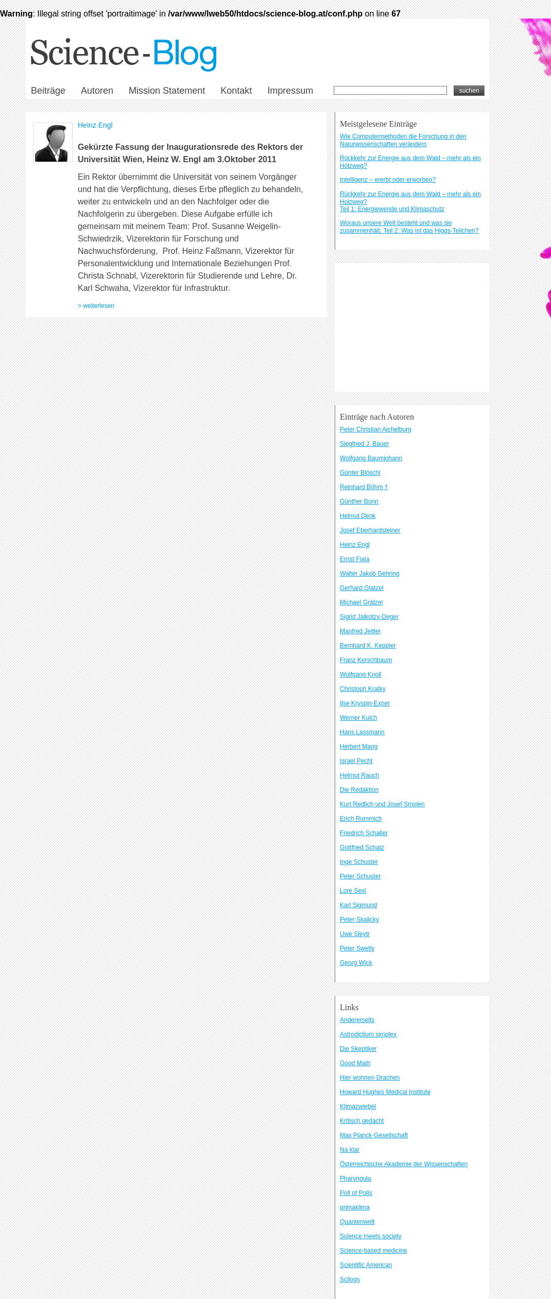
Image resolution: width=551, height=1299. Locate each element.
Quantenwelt (357, 1221)
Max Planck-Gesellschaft (374, 1135)
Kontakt (236, 90)
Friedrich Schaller (364, 833)
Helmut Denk (357, 515)
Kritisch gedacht (362, 1120)
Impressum (290, 90)
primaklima (355, 1207)
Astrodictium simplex (368, 1034)
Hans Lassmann (362, 732)
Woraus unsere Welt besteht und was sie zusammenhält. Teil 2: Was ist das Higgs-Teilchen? (409, 226)
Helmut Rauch (359, 775)
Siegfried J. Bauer (364, 443)
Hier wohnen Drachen (370, 1077)
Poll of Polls (356, 1193)
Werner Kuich (358, 717)
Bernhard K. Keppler (368, 645)
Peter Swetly (357, 948)
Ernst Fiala (354, 559)
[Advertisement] (412, 327)
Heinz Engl (95, 125)
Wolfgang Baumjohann (371, 458)
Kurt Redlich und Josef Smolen (382, 804)
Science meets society (370, 1236)
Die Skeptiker (358, 1048)
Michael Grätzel (361, 602)
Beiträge (48, 90)
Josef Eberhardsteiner (370, 530)
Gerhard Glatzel (362, 588)
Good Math (355, 1063)
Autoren (97, 90)
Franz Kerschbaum (366, 660)
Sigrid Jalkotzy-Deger (369, 616)
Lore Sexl (353, 890)
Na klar (349, 1149)
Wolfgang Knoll (361, 674)
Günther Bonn (359, 501)
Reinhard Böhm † (364, 487)
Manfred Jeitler (360, 631)
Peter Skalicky (359, 919)
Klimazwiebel (358, 1106)
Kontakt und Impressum (118, 477)
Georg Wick (356, 962)
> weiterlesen (96, 305)
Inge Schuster (359, 861)
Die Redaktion (359, 789)
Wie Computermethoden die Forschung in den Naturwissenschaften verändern (403, 140)
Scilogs (350, 1279)
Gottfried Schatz (362, 847)
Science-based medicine (373, 1250)
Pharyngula (355, 1178)
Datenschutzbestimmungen (180, 477)
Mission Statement (167, 90)
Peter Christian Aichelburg (375, 429)
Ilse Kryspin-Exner (365, 703)
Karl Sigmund (358, 905)
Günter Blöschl (360, 472)
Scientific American (366, 1265)
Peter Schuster (360, 876)
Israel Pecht (356, 761)
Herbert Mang (358, 746)
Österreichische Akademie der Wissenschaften (404, 1164)
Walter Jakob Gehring (370, 573)
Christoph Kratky (363, 688)
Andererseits (357, 1020)
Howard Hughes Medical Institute (385, 1092)
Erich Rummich (361, 818)
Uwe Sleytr (355, 934)
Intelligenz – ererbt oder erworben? (388, 179)
